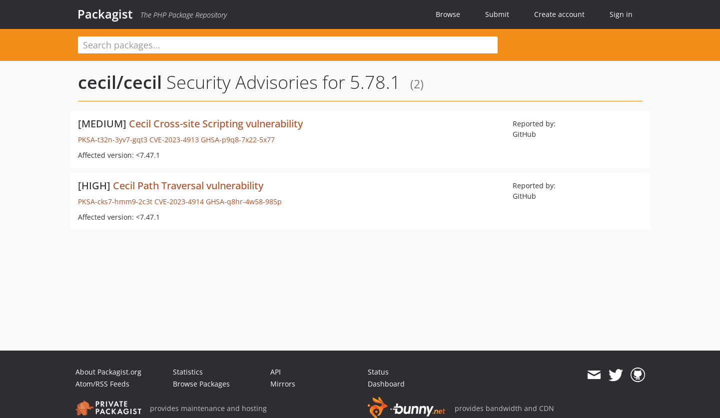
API (275, 372)
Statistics (188, 372)
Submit (497, 14)
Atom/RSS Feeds (102, 384)
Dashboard (386, 384)
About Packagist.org (108, 372)
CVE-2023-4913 (174, 139)
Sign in (621, 14)
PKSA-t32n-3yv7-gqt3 (112, 139)
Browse (448, 14)
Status (378, 372)
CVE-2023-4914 (179, 201)
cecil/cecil (120, 82)
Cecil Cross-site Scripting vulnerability (216, 123)
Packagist (105, 14)
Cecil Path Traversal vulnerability (188, 185)
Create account (559, 14)
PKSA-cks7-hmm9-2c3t (115, 201)
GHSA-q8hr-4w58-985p (244, 201)
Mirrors (282, 384)
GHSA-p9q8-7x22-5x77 (238, 139)
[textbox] (288, 44)
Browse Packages (201, 384)
